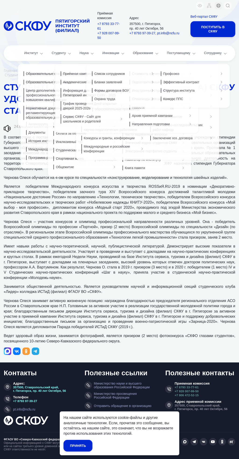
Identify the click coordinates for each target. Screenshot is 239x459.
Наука (87, 53)
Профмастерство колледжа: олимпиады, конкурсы (125, 127)
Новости (49, 71)
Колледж (72, 127)
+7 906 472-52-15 (187, 395)
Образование (146, 53)
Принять (78, 446)
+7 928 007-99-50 (108, 35)
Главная (10, 71)
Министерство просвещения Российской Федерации (115, 395)
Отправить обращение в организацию (122, 406)
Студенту (62, 53)
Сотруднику (216, 53)
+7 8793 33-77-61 (108, 26)
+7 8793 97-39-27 (142, 33)
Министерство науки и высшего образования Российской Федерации (122, 385)
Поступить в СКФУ (213, 29)
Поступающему (181, 53)
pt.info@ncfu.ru (168, 33)
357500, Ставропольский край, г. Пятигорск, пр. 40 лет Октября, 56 (39, 389)
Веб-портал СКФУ (203, 16)
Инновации (113, 53)
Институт (34, 53)
